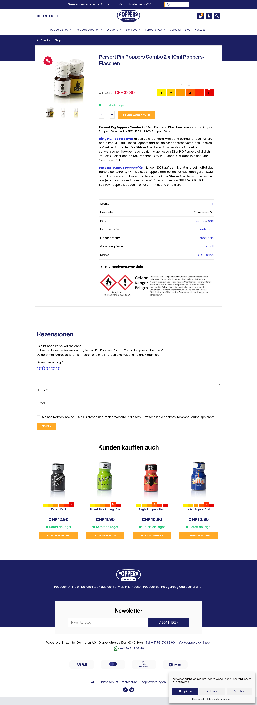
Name (42, 390)
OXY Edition (206, 255)
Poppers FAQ (155, 30)
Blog (187, 30)
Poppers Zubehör (89, 30)
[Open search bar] (217, 16)
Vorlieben (239, 691)
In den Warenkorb (136, 114)
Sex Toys (133, 30)
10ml (211, 221)
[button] (156, 267)
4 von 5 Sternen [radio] (53, 368)
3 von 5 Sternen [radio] (48, 368)
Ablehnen (212, 691)
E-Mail (42, 403)
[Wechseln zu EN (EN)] (45, 15)
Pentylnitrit (206, 229)
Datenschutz (198, 699)
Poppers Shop (61, 30)
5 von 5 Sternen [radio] (58, 368)
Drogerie (114, 30)
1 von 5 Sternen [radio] (39, 368)
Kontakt (200, 30)
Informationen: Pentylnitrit (125, 267)
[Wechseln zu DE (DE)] (39, 15)
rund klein (207, 238)
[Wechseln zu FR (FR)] (51, 15)
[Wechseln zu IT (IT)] (57, 15)
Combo (201, 221)
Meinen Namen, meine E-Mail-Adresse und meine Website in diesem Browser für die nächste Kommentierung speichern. (128, 417)
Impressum (226, 699)
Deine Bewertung (50, 362)
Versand (175, 30)
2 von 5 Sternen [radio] (43, 368)
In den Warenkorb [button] (58, 535)
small (210, 246)
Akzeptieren (185, 691)
